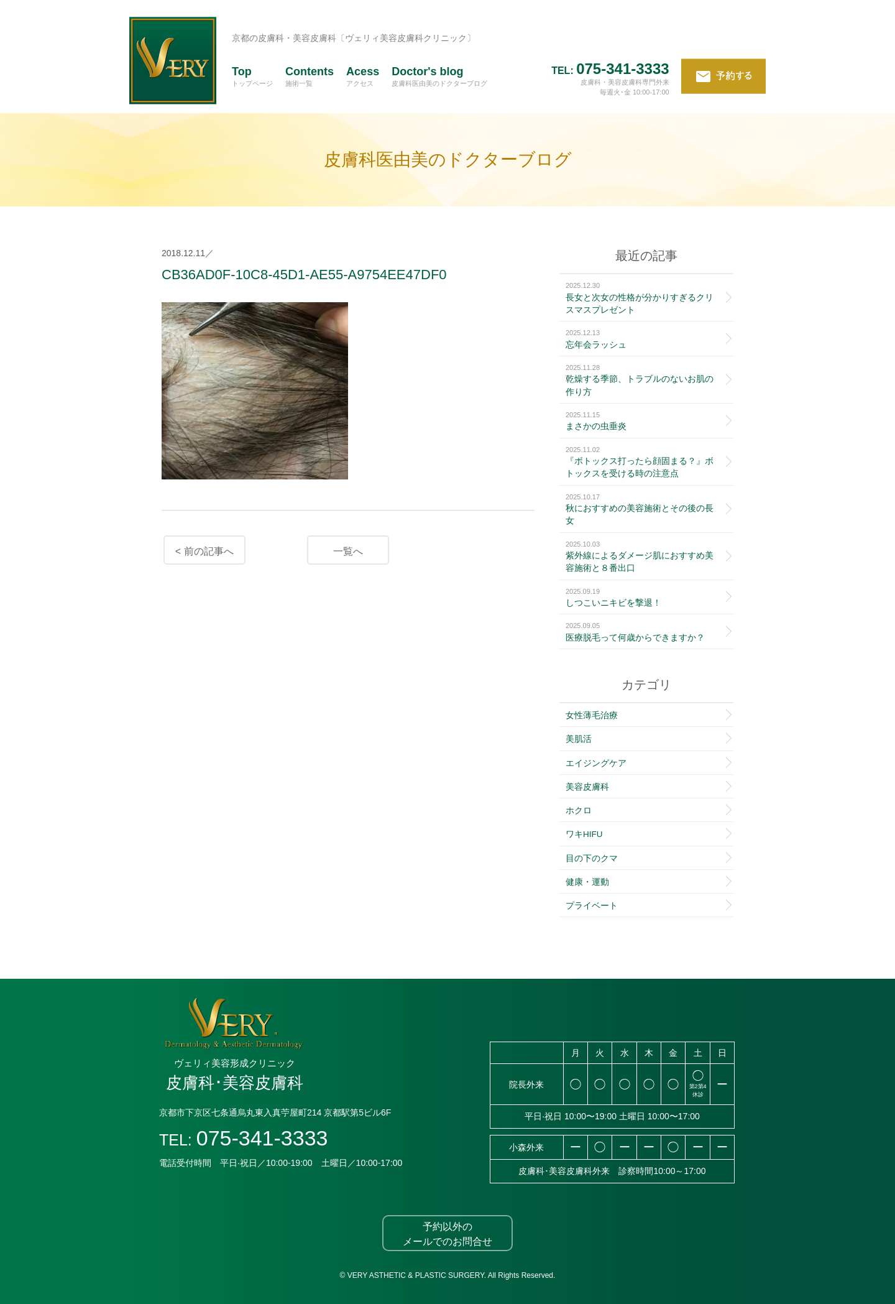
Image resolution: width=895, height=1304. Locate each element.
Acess (362, 76)
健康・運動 (587, 882)
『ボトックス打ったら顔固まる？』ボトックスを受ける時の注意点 (643, 462)
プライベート (592, 905)
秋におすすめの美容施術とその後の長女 (643, 509)
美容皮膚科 (587, 787)
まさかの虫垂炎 (643, 421)
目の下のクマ (592, 858)
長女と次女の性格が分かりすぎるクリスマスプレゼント (643, 297)
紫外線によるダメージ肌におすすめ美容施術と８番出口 (643, 556)
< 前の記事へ (204, 551)
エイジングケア (596, 763)
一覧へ (348, 551)
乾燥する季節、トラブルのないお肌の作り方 (643, 380)
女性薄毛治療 (592, 715)
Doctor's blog (439, 76)
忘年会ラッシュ (643, 338)
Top (252, 76)
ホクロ (579, 810)
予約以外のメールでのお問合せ (447, 1234)
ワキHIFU (584, 834)
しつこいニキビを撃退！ (643, 597)
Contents (309, 76)
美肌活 (579, 739)
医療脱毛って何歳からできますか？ (643, 631)
